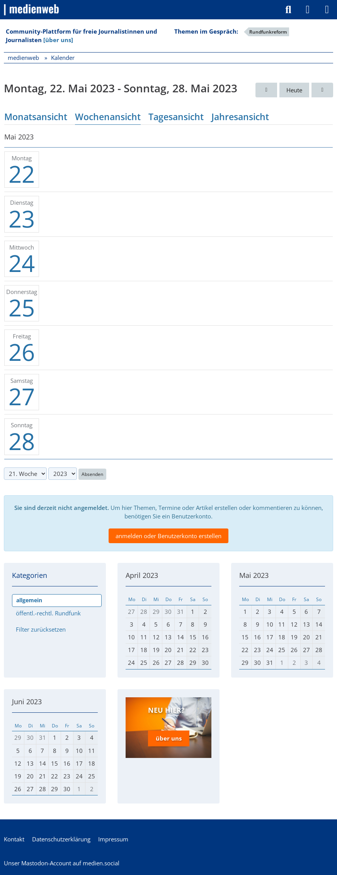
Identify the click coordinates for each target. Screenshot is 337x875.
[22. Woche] (322, 90)
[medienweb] (31, 9)
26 (22, 352)
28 (22, 441)
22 (22, 174)
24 (22, 263)
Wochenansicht (108, 116)
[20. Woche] (266, 90)
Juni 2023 (27, 701)
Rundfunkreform (268, 32)
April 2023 (142, 575)
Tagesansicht (176, 116)
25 (22, 307)
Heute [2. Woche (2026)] (294, 90)
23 (22, 218)
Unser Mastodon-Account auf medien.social (61, 863)
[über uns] (58, 40)
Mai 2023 (254, 575)
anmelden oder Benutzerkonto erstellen (168, 536)
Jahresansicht (240, 116)
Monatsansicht (35, 116)
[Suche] (288, 9)
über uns (169, 738)
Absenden (92, 474)
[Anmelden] (307, 9)
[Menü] (327, 9)
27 (22, 396)
